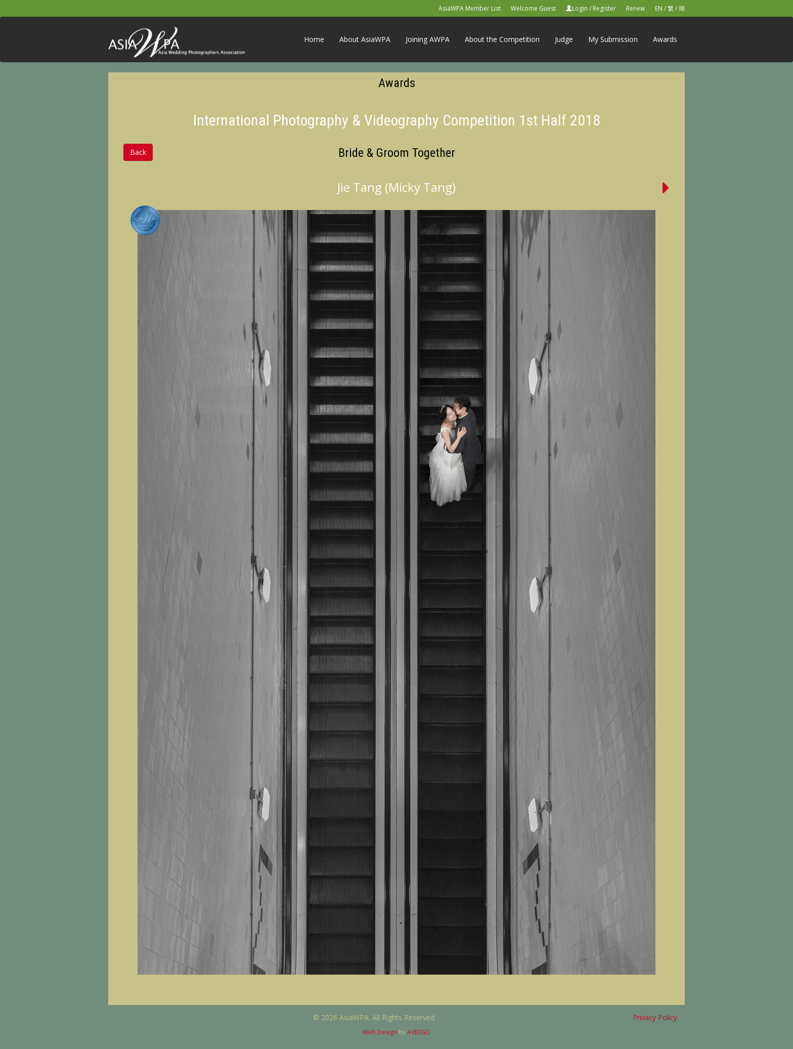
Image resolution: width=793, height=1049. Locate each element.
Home (314, 39)
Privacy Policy (655, 1017)
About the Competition (502, 39)
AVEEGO (418, 1032)
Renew (635, 8)
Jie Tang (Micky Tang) (396, 187)
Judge (564, 39)
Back (138, 152)
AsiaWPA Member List (469, 8)
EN (659, 8)
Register (604, 8)
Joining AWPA (428, 39)
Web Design (380, 1032)
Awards (665, 39)
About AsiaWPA (364, 39)
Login (580, 8)
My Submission (613, 39)
